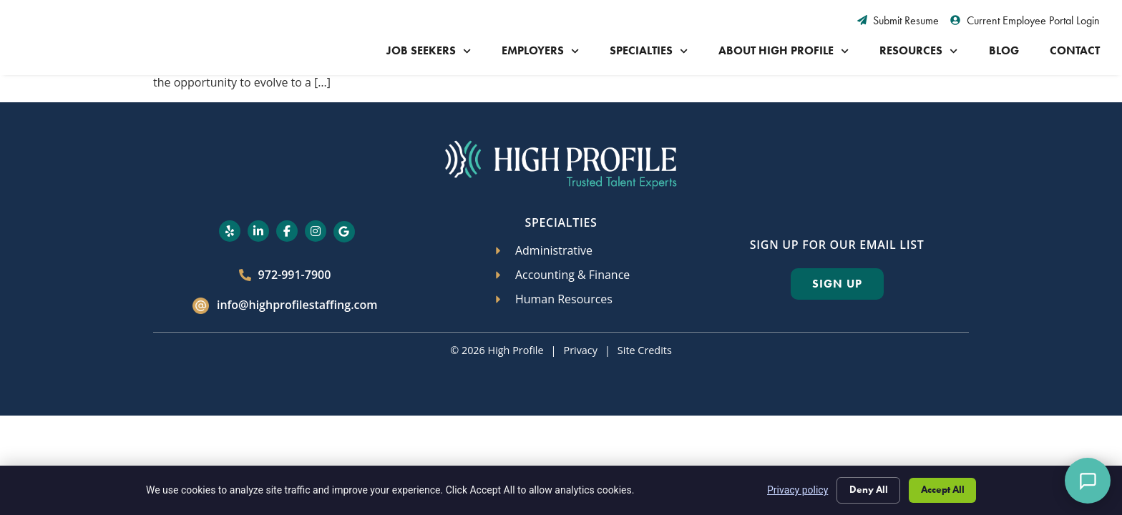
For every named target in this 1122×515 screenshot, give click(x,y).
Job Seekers (428, 51)
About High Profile (783, 51)
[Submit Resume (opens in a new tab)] (898, 20)
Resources (918, 51)
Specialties (649, 51)
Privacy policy (793, 489)
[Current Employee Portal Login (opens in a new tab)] (1025, 20)
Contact (1075, 50)
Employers (540, 51)
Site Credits (645, 350)
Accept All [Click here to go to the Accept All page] (941, 489)
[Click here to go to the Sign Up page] (837, 284)
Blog (1004, 50)
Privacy (580, 350)
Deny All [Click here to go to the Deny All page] (865, 489)
